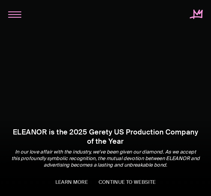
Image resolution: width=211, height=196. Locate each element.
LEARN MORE (71, 182)
